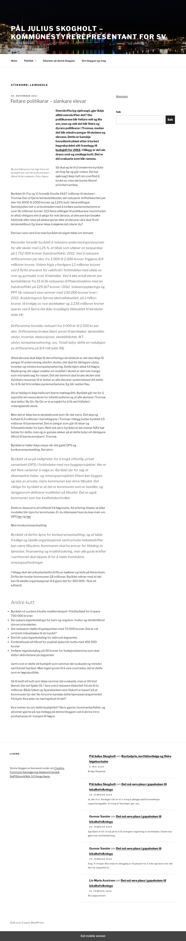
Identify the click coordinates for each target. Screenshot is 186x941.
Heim (14, 60)
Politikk (30, 60)
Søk (118, 111)
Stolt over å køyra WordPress (27, 922)
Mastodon (122, 96)
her (19, 516)
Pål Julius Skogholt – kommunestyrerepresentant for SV (89, 33)
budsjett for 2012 (68, 150)
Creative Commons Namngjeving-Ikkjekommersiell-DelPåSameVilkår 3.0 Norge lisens (37, 772)
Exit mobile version (93, 936)
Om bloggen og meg (94, 60)
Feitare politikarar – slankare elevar (48, 101)
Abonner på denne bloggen (59, 60)
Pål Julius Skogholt (102, 756)
